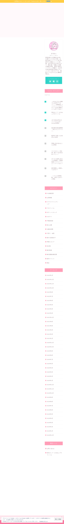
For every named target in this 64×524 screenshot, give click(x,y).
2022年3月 (50, 313)
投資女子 (10, 311)
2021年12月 (50, 317)
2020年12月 (50, 342)
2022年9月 (50, 292)
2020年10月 (50, 346)
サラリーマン (6, 309)
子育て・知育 (50, 233)
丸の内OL (14, 309)
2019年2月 (50, 426)
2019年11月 (50, 389)
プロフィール (50, 208)
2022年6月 (50, 300)
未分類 (49, 246)
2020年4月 (50, 368)
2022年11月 (50, 283)
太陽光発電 (50, 229)
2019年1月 (50, 431)
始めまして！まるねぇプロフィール (54, 454)
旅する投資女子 (51, 237)
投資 (5, 311)
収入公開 (49, 225)
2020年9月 (50, 351)
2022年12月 (50, 279)
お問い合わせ (50, 448)
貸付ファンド (50, 258)
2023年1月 (50, 275)
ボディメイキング (52, 212)
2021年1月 (50, 338)
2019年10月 (50, 393)
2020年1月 (50, 380)
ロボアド (49, 216)
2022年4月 (50, 309)
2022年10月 (50, 288)
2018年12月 (50, 435)
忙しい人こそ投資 (35, 309)
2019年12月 (50, 384)
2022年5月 (50, 304)
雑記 (48, 262)
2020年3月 (50, 372)
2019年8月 (50, 401)
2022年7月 (50, 296)
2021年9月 (50, 321)
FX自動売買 (50, 193)
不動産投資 (50, 220)
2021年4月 (50, 330)
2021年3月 (50, 334)
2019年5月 (50, 414)
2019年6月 (50, 410)
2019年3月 (50, 422)
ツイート (47, 95)
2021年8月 (50, 325)
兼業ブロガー (21, 309)
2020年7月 (50, 359)
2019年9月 (50, 397)
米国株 (16, 311)
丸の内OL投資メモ (32, 7)
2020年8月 (50, 355)
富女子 (28, 309)
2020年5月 (50, 363)
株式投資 (5, 42)
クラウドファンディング (52, 203)
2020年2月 (50, 376)
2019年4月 (50, 418)
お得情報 (49, 197)
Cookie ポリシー (44, 521)
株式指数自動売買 (52, 254)
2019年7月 (50, 405)
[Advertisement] (32, 25)
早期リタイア (50, 241)
